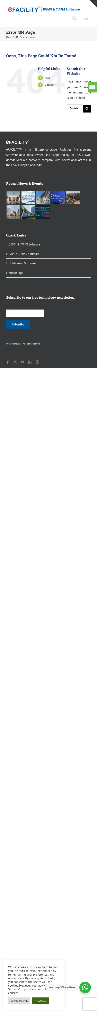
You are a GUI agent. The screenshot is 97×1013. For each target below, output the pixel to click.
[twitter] (15, 362)
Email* (25, 311)
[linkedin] (30, 362)
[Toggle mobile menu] (86, 18)
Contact (49, 85)
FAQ (47, 78)
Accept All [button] (40, 1000)
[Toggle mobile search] (74, 18)
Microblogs (16, 273)
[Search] (87, 109)
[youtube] (22, 362)
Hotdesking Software (22, 263)
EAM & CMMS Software (24, 254)
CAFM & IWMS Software (24, 244)
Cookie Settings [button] (19, 1000)
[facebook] (7, 362)
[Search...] (75, 108)
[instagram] (37, 362)
